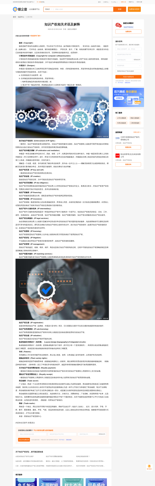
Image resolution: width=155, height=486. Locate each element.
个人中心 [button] (114, 2)
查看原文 (31, 423)
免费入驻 (123, 2)
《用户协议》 (61, 439)
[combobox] (84, 9)
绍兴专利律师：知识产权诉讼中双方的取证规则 (90, 466)
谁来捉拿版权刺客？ (83, 456)
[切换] (42, 2)
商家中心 (131, 2)
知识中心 (21, 17)
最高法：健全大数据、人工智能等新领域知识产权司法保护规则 (60, 461)
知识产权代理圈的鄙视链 (54, 456)
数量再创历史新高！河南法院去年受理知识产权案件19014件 (90, 461)
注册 (141, 2)
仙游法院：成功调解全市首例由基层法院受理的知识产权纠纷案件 (30, 461)
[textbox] (90, 9)
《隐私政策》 (68, 439)
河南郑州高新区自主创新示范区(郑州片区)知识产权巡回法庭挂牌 (60, 466)
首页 (99, 2)
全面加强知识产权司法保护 (25, 456)
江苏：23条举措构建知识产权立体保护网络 (30, 466)
